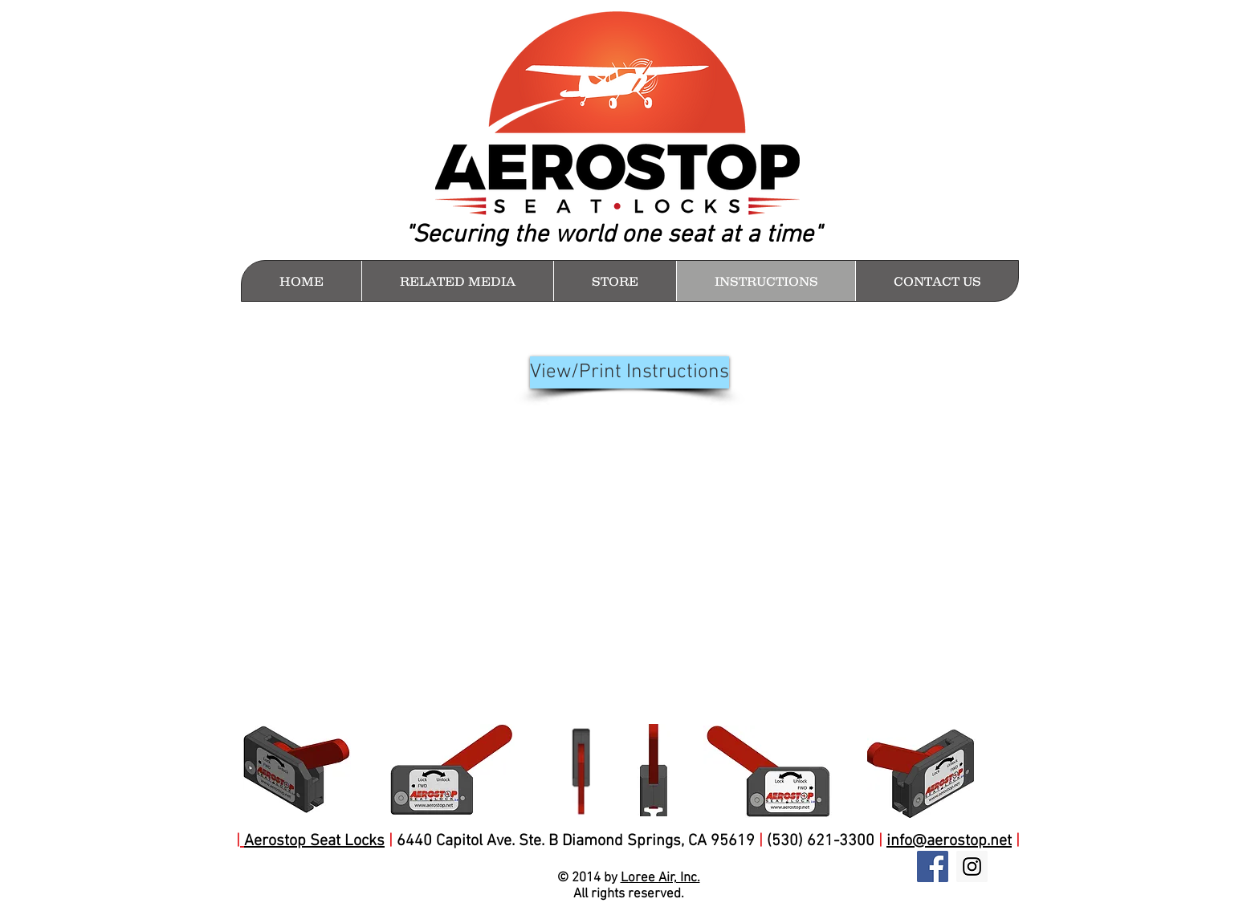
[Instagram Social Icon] (972, 866)
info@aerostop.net (949, 841)
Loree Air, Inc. (660, 878)
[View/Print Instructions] (629, 372)
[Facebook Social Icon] (932, 866)
